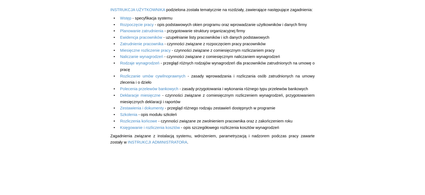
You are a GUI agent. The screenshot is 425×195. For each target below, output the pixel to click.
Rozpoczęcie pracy (137, 24)
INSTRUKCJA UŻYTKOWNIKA (137, 10)
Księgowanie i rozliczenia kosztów (150, 127)
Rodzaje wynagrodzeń (139, 63)
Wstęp (125, 18)
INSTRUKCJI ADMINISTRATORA (157, 142)
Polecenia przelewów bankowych (149, 89)
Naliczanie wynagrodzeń (141, 56)
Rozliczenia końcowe (138, 121)
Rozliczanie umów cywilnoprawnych (152, 76)
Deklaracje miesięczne (140, 95)
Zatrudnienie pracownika (141, 44)
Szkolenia (128, 114)
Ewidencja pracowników (141, 37)
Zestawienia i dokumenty (142, 108)
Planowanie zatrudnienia (141, 31)
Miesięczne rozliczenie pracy (145, 50)
